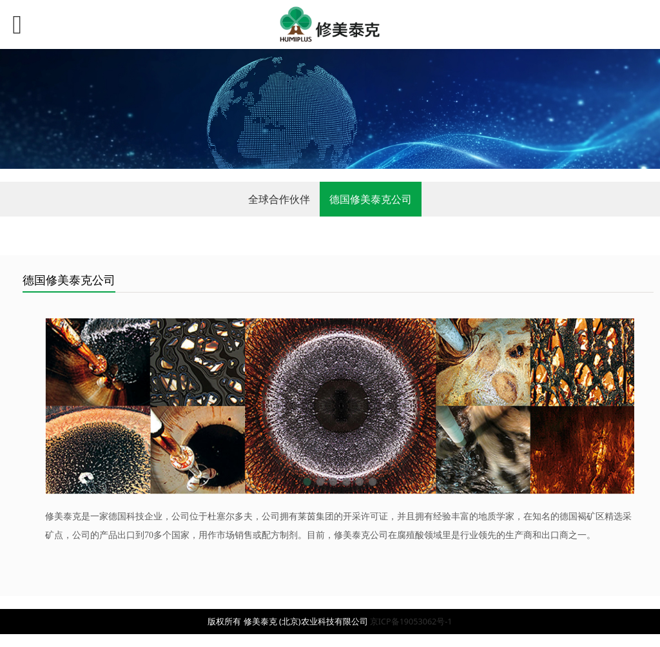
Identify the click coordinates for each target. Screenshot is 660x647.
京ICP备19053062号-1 (411, 621)
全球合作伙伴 (279, 199)
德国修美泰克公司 (370, 199)
